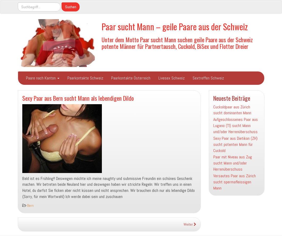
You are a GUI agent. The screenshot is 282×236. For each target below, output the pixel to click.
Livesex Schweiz (171, 78)
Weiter (190, 224)
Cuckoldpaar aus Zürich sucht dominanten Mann (232, 110)
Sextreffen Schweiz (208, 78)
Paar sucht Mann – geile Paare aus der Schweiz (175, 26)
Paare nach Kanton (42, 78)
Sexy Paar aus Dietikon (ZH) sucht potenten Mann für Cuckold (235, 144)
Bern (30, 205)
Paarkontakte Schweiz (85, 78)
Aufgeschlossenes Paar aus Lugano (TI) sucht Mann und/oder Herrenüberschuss (235, 125)
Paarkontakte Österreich (130, 78)
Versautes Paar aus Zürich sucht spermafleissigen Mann (234, 182)
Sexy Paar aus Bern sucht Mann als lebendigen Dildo (78, 98)
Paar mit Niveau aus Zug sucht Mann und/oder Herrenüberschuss (232, 163)
